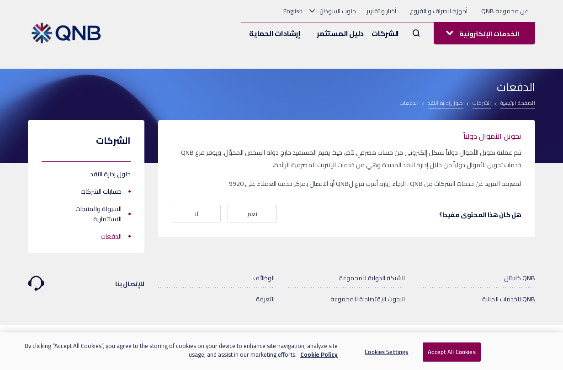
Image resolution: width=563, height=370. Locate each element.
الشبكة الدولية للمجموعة (372, 278)
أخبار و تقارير (381, 11)
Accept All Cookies (451, 351)
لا (196, 214)
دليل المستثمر (340, 33)
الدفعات (111, 236)
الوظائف (264, 278)
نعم (252, 214)
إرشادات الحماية (275, 33)
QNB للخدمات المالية (508, 299)
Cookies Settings (386, 351)
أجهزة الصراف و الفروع (438, 11)
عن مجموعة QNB (504, 11)
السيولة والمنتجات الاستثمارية (98, 214)
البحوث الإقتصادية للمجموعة (367, 299)
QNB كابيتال (519, 278)
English (293, 11)
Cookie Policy (319, 354)
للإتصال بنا (86, 279)
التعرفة (265, 299)
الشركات (385, 33)
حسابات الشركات (101, 191)
